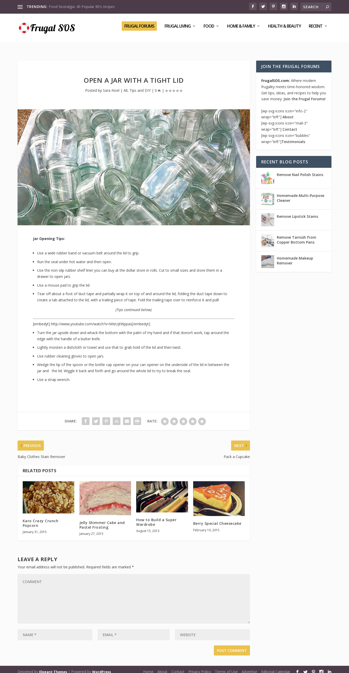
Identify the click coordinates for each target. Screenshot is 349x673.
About (288, 112)
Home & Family (241, 30)
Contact (289, 124)
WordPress (101, 667)
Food (209, 30)
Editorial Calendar (275, 666)
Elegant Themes (53, 667)
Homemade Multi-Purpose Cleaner (300, 193)
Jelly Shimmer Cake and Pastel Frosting (102, 520)
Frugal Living (178, 30)
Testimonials (293, 137)
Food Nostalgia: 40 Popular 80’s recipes (82, 6)
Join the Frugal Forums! (304, 94)
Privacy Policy (199, 666)
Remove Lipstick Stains (297, 211)
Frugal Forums (139, 29)
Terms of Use (226, 666)
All (125, 85)
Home (148, 666)
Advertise (249, 666)
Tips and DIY (140, 85)
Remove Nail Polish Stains (300, 170)
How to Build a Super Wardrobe (156, 517)
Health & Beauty (284, 30)
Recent (315, 30)
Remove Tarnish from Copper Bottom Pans (296, 235)
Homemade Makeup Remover (295, 256)
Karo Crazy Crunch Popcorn (41, 518)
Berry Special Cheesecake (217, 518)
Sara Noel (111, 85)
